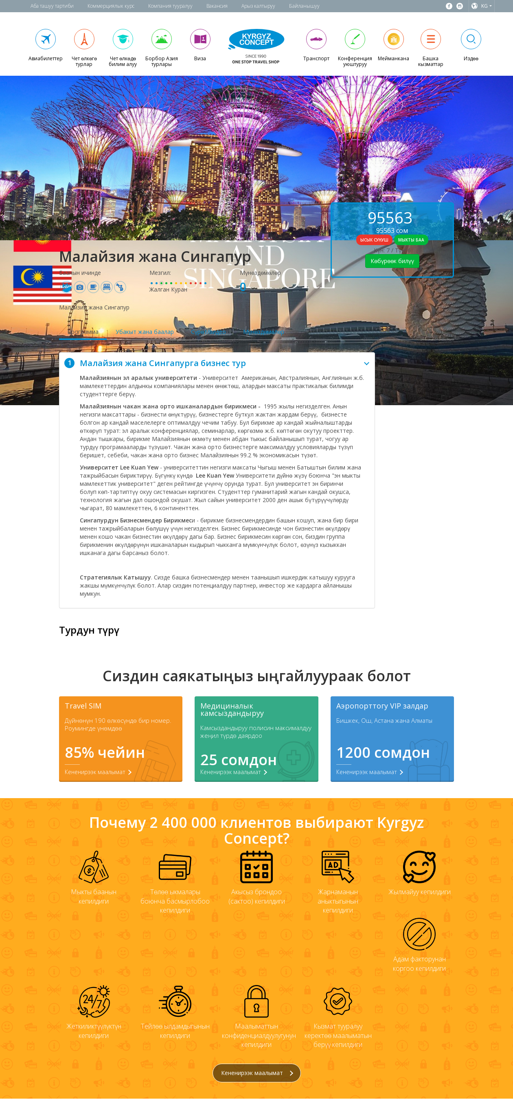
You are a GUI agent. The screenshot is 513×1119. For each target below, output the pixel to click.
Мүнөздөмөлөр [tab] (263, 332)
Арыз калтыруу (258, 5)
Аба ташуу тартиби (52, 5)
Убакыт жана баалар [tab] (145, 332)
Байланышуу (304, 5)
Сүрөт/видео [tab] (208, 332)
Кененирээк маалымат (257, 1073)
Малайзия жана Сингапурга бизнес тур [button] (216, 363)
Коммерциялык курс (111, 5)
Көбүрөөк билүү (392, 261)
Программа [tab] (83, 332)
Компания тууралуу (170, 5)
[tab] (217, 363)
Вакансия (217, 5)
